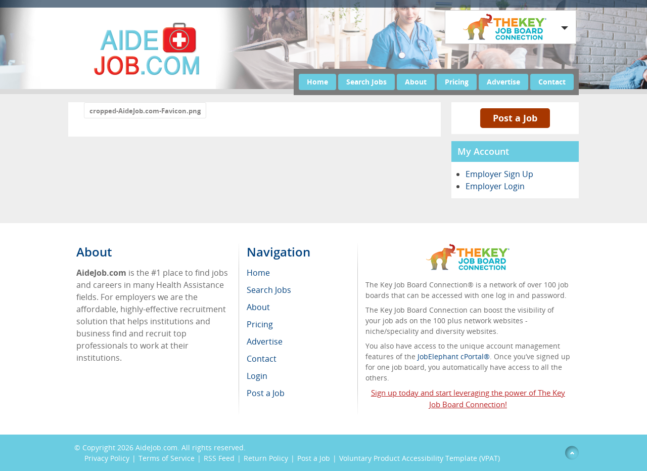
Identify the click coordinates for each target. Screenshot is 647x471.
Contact (552, 82)
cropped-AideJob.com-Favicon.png (145, 110)
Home (317, 82)
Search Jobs (366, 82)
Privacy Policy (106, 458)
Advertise (503, 82)
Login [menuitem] (257, 375)
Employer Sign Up (499, 174)
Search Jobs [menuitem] (269, 289)
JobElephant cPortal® (454, 356)
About (416, 82)
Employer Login (495, 186)
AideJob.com (156, 447)
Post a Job (515, 118)
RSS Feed (219, 458)
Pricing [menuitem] (260, 324)
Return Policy (266, 458)
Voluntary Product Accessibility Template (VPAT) (419, 458)
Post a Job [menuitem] (266, 393)
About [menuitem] (258, 307)
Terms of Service (166, 458)
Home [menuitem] (258, 272)
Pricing (457, 82)
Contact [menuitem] (261, 358)
